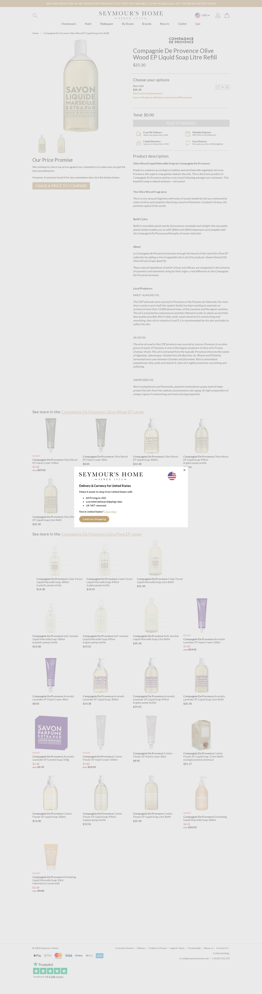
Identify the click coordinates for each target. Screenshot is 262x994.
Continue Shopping (94, 519)
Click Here (110, 511)
